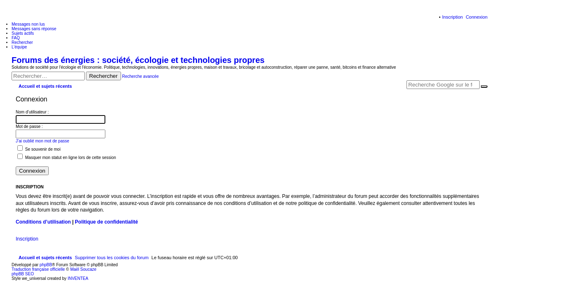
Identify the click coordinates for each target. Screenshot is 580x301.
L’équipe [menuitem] (19, 47)
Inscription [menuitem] (452, 16)
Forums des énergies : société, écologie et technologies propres (138, 60)
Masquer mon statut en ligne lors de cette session (66, 157)
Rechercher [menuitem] (22, 42)
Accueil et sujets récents (45, 257)
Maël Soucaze (83, 269)
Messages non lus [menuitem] (28, 24)
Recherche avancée (140, 76)
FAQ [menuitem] (16, 38)
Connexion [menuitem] (476, 16)
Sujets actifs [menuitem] (23, 33)
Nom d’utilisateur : (32, 112)
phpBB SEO (23, 274)
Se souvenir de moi (38, 149)
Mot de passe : (29, 126)
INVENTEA (78, 278)
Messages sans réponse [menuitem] (34, 28)
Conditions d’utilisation (43, 222)
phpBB (46, 264)
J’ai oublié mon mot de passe (42, 141)
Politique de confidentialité (106, 222)
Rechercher (103, 76)
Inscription (27, 239)
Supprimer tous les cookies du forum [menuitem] (112, 257)
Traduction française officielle (38, 269)
